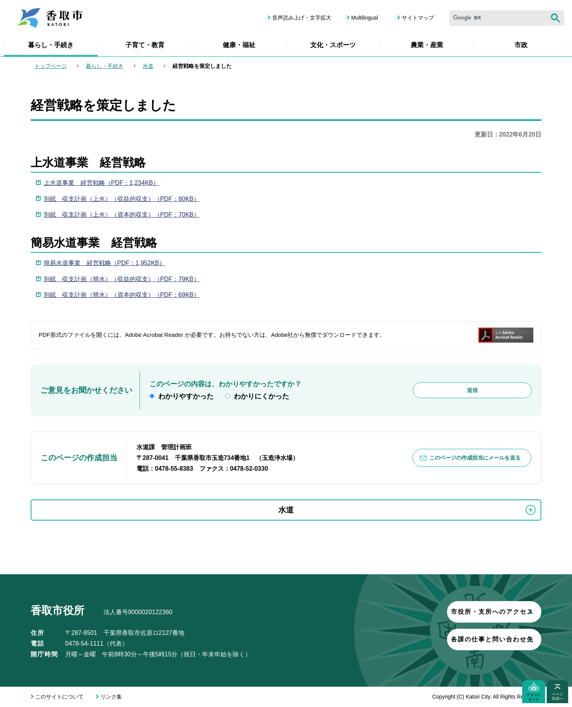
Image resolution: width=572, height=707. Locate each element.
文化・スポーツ (333, 45)
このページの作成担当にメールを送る (475, 458)
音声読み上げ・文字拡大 (301, 17)
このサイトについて (59, 696)
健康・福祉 (239, 45)
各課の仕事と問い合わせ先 (447, 639)
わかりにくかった (261, 396)
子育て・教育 (144, 45)
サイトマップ (418, 17)
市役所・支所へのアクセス (447, 611)
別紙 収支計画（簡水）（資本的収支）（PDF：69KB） (122, 295)
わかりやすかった (186, 396)
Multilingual (364, 17)
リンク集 (111, 696)
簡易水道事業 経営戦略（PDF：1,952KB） (104, 263)
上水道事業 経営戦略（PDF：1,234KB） (101, 183)
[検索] (498, 18)
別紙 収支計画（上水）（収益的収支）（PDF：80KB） (122, 199)
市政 (521, 45)
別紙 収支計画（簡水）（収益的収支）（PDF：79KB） (122, 279)
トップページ (51, 66)
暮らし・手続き (51, 45)
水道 (148, 66)
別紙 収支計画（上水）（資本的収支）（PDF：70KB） (122, 214)
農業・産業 (427, 45)
